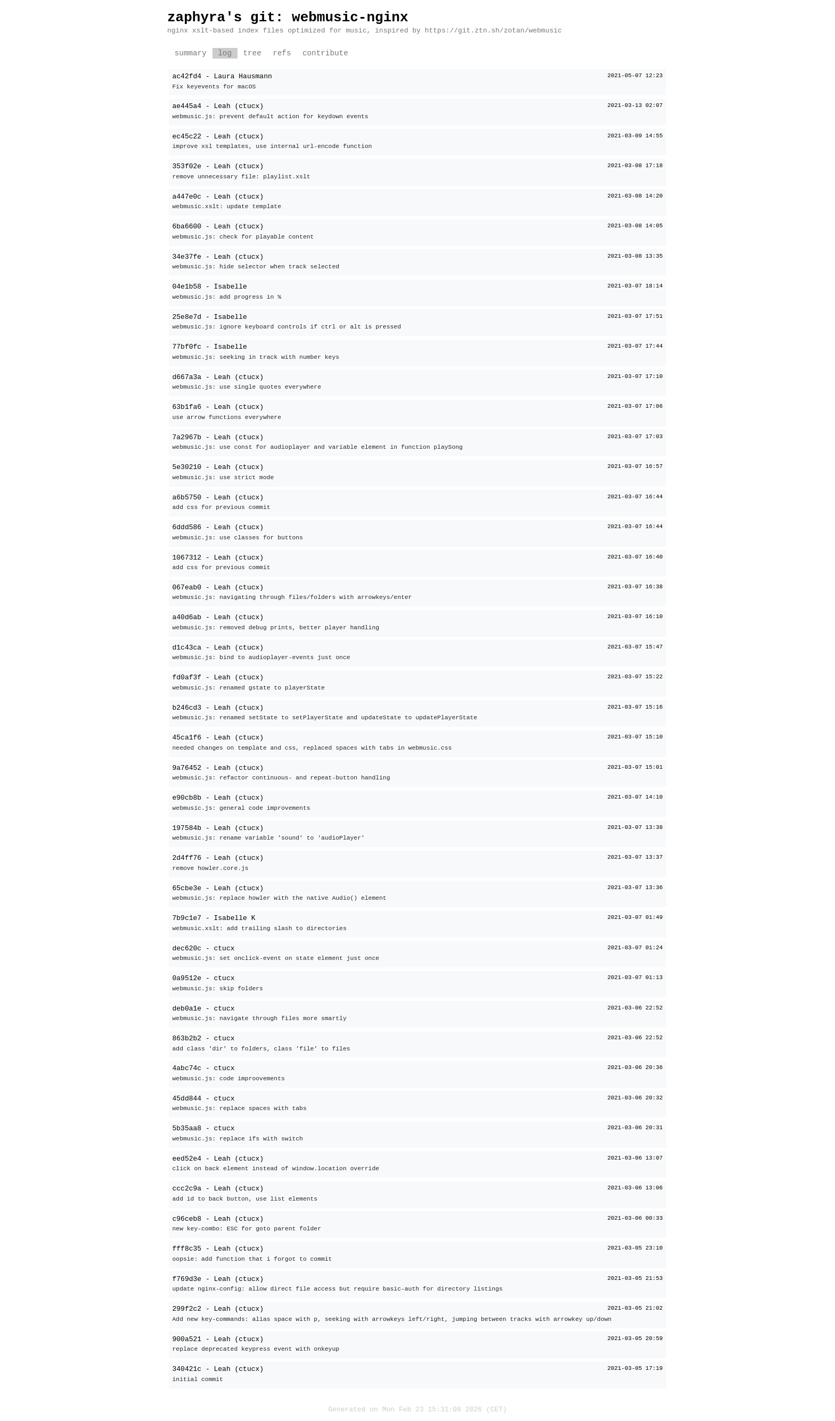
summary (191, 53)
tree (252, 53)
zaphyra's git (221, 17)
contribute (325, 53)
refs (282, 53)
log (225, 53)
